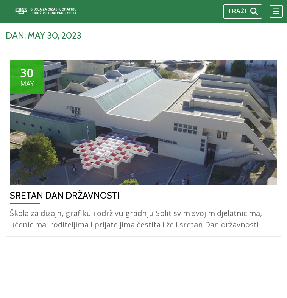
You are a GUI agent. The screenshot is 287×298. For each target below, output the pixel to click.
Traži (243, 11)
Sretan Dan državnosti (65, 195)
